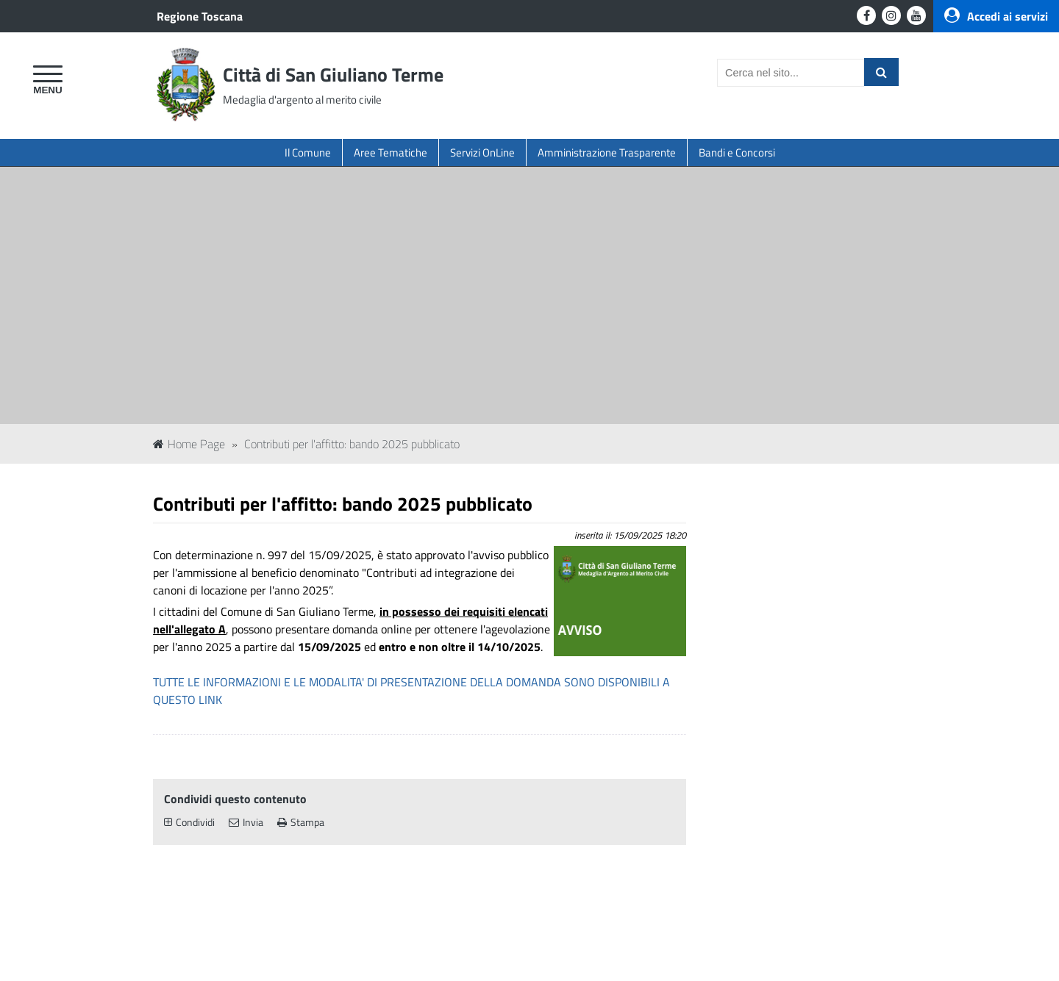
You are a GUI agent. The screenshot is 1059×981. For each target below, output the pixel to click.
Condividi (189, 822)
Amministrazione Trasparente (607, 152)
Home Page (189, 444)
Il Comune (308, 152)
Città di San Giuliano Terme (333, 74)
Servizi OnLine (482, 152)
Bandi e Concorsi (737, 152)
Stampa (300, 822)
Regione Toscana (200, 16)
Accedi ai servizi (996, 16)
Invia (246, 822)
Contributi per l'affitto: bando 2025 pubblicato (352, 444)
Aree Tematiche (390, 152)
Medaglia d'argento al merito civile (302, 99)
